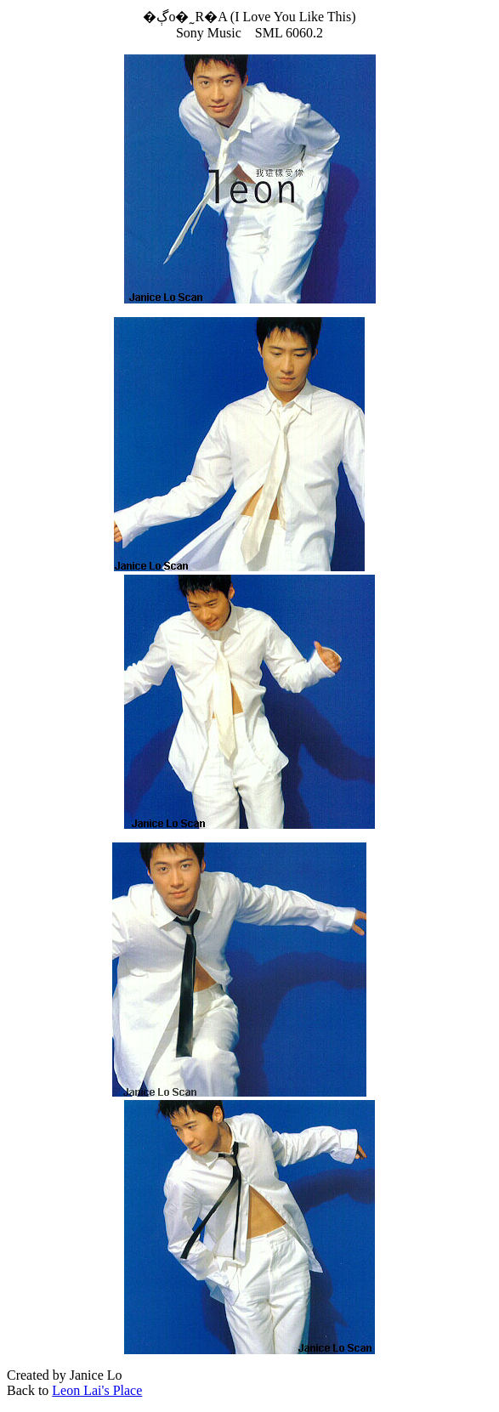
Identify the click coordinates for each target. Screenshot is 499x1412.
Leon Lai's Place (97, 1390)
